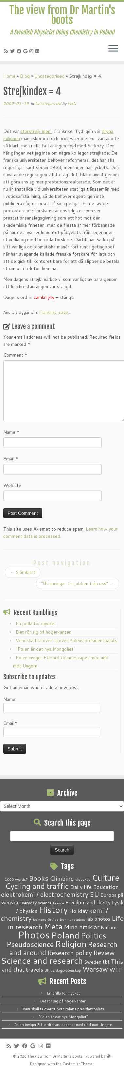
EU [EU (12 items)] (94, 894)
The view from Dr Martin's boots (62, 15)
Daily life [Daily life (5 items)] (81, 887)
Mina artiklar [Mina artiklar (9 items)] (81, 927)
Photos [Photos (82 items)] (34, 934)
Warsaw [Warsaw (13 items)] (95, 969)
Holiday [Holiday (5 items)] (78, 910)
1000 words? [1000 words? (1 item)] (16, 879)
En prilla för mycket (36, 623)
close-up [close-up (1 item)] (83, 879)
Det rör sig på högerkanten (43, 632)
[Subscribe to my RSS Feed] (7, 51)
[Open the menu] (113, 49)
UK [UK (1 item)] (46, 970)
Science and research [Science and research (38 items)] (42, 960)
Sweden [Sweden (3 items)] (92, 962)
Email (11, 458)
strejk (64, 312)
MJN (71, 103)
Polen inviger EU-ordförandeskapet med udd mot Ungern (63, 1024)
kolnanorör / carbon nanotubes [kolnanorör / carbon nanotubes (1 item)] (59, 919)
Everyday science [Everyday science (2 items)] (35, 903)
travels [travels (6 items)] (34, 969)
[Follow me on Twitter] (13, 51)
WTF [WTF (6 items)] (115, 969)
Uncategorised (49, 76)
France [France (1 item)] (58, 902)
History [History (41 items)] (53, 909)
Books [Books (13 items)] (38, 878)
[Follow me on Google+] (26, 51)
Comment (15, 355)
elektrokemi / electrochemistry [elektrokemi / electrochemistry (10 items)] (44, 894)
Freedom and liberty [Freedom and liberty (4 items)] (88, 902)
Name (11, 432)
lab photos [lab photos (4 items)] (98, 918)
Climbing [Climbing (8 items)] (62, 878)
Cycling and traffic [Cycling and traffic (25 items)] (37, 886)
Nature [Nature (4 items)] (108, 927)
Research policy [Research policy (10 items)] (69, 952)
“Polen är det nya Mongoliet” (46, 649)
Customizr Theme (77, 1063)
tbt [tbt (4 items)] (106, 961)
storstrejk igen (35, 131)
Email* (51, 728)
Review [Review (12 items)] (104, 952)
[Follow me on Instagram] (32, 51)
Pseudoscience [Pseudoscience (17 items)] (30, 944)
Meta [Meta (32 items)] (53, 926)
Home (9, 76)
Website (12, 485)
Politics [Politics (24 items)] (93, 935)
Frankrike (48, 312)
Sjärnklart (22, 572)
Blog (25, 76)
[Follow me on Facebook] (20, 51)
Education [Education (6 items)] (106, 887)
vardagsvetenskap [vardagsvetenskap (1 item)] (66, 970)
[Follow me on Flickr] (38, 51)
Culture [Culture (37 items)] (105, 877)
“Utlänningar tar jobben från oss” (77, 583)
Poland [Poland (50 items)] (65, 935)
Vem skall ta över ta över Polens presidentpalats (66, 640)
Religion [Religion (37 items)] (70, 944)
